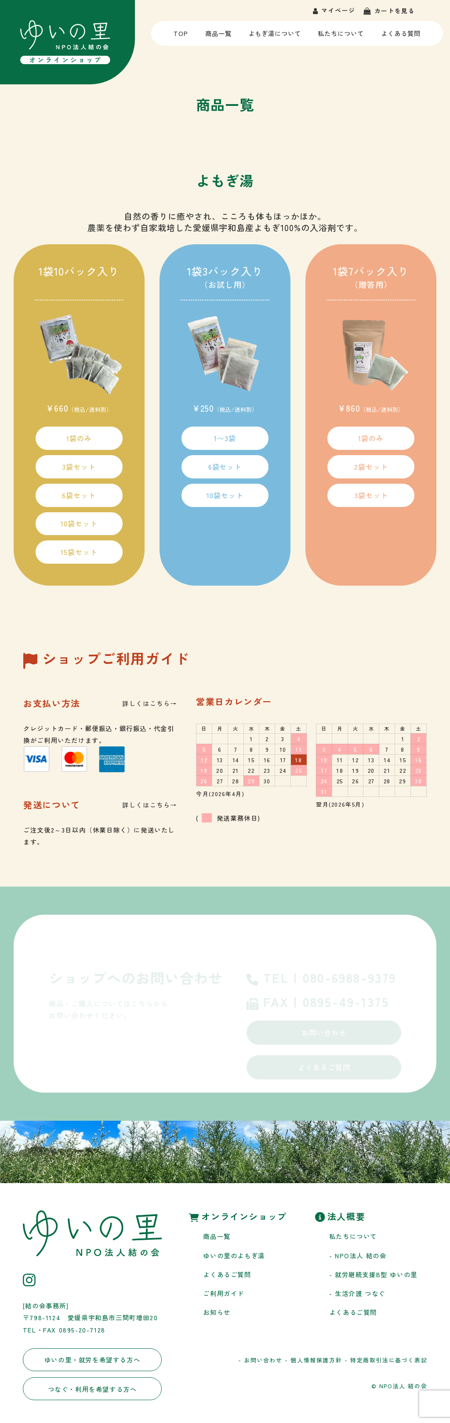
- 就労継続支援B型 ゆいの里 (373, 1274)
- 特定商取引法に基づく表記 (386, 1360)
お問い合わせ (324, 1032)
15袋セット (79, 552)
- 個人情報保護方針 (313, 1360)
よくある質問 (401, 37)
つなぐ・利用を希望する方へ (92, 1389)
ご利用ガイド (223, 1293)
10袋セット (79, 523)
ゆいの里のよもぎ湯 (234, 1255)
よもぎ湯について (274, 37)
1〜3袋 (225, 438)
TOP (182, 37)
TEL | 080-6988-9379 (321, 979)
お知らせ (216, 1312)
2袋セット (370, 466)
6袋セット (79, 495)
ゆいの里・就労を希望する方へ (92, 1359)
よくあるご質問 (324, 1067)
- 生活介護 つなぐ (357, 1293)
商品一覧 (218, 37)
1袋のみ (79, 438)
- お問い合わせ (260, 1360)
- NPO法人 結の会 (358, 1255)
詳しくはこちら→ (149, 703)
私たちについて (341, 37)
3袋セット (79, 466)
